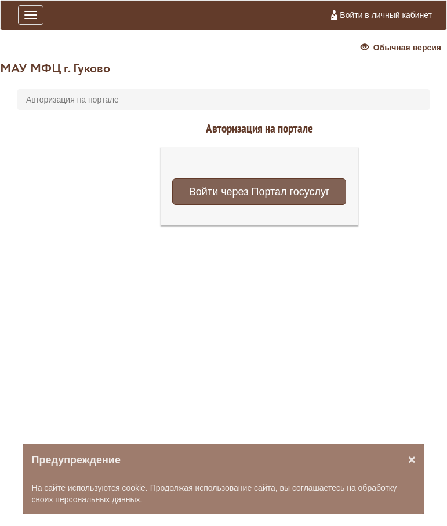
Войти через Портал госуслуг (259, 192)
